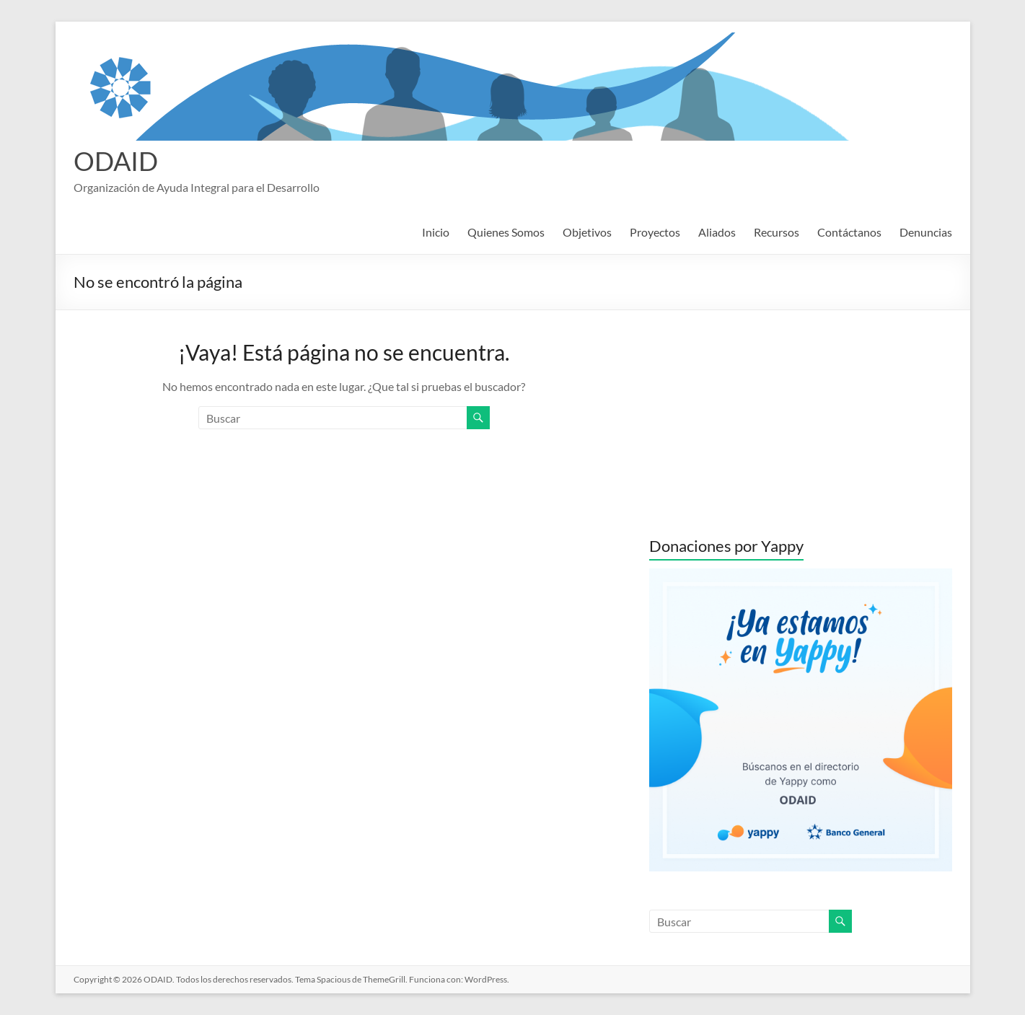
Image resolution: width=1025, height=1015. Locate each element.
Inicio (435, 232)
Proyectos (655, 232)
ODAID (116, 161)
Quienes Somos (506, 232)
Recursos (776, 232)
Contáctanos (849, 232)
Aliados (717, 232)
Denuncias (925, 232)
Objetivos (587, 232)
